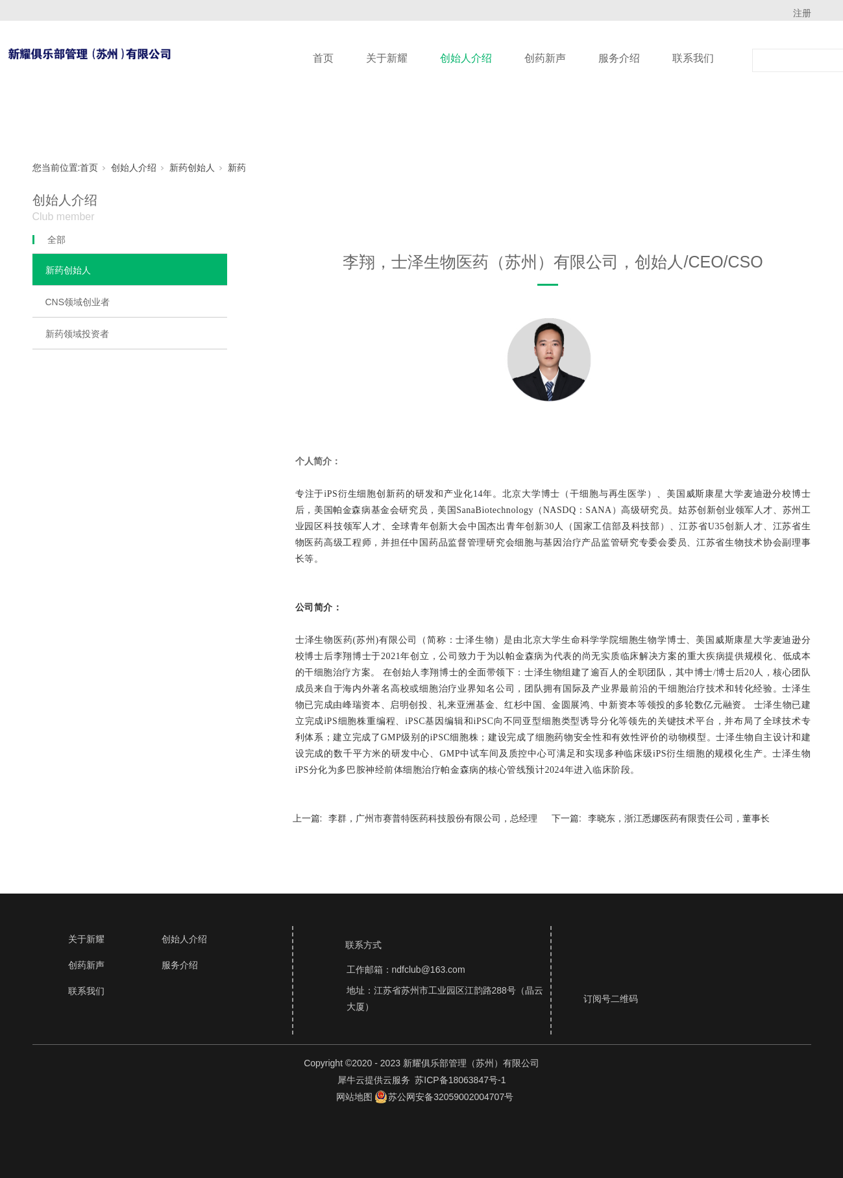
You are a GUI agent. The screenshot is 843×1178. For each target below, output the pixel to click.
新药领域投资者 (77, 333)
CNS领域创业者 (77, 302)
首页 (323, 58)
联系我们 (693, 58)
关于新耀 (387, 58)
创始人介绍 (466, 58)
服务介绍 (619, 58)
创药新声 (545, 58)
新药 (237, 167)
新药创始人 (192, 167)
